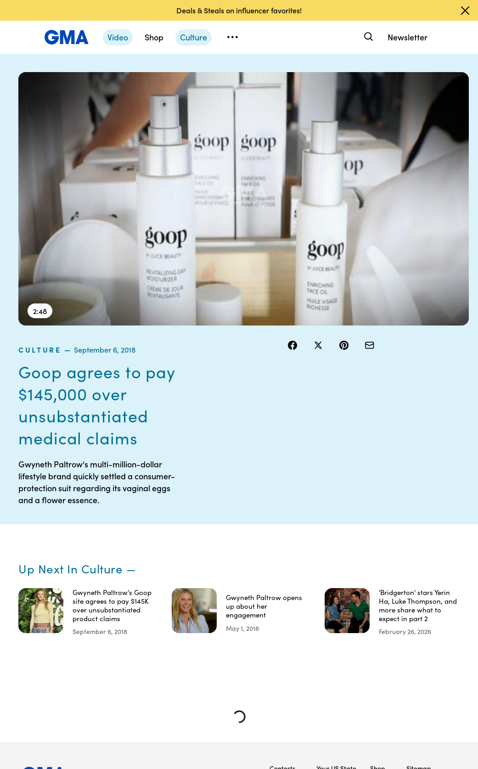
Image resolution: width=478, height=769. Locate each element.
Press (324, 605)
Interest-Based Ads (331, 560)
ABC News (377, 560)
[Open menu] (232, 37)
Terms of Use (282, 552)
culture (306, 78)
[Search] (368, 37)
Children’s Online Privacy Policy (284, 659)
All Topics (378, 626)
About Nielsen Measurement (336, 585)
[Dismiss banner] (465, 10)
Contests (282, 531)
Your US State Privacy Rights (336, 535)
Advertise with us (283, 692)
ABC (376, 580)
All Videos (378, 601)
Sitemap (418, 531)
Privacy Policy (280, 576)
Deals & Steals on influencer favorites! (239, 10)
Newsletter (407, 37)
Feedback (330, 622)
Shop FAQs (377, 535)
